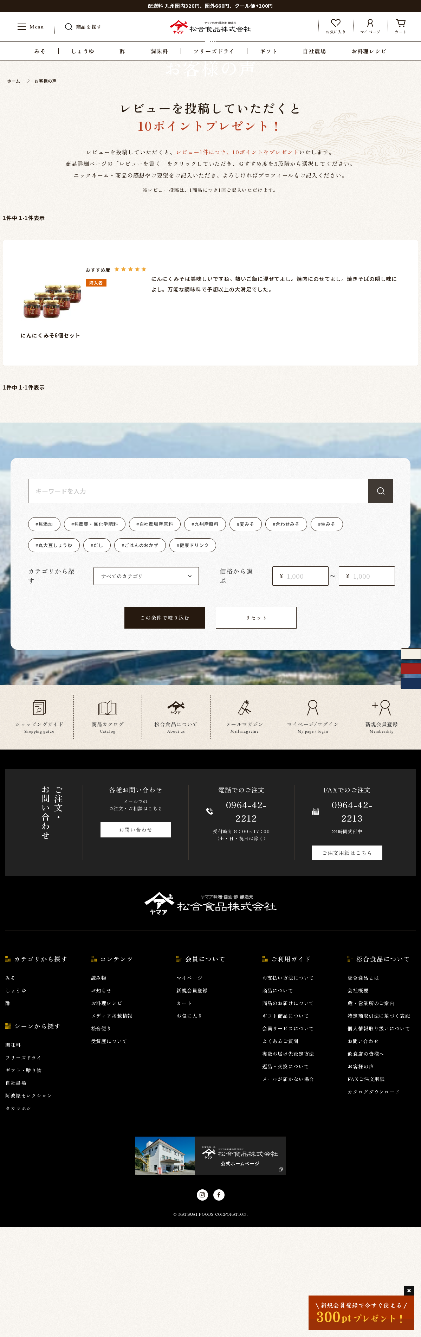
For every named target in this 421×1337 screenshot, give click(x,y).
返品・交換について (285, 1175)
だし (98, 654)
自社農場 (15, 1192)
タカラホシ (18, 1217)
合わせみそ (288, 633)
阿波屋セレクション (28, 1205)
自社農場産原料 (156, 633)
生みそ (328, 633)
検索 (381, 601)
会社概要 (358, 1100)
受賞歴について (109, 1150)
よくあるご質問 (280, 1150)
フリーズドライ (23, 1167)
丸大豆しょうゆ (55, 654)
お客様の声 (361, 1175)
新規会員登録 (192, 1100)
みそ (10, 1087)
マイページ (189, 1087)
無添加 (45, 633)
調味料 (13, 1154)
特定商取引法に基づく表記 (379, 1125)
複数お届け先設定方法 (288, 1163)
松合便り (101, 1138)
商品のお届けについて (288, 1112)
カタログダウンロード (374, 1201)
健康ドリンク (194, 654)
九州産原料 (206, 633)
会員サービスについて (288, 1138)
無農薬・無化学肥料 (96, 633)
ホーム (13, 190)
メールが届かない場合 (288, 1188)
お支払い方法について (288, 1087)
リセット (256, 727)
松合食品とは (363, 1087)
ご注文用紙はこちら (347, 962)
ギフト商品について (285, 1125)
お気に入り (189, 1125)
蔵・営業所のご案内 (371, 1112)
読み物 (99, 1087)
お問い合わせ (135, 939)
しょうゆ (15, 1100)
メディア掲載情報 (112, 1125)
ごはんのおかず (141, 654)
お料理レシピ (106, 1112)
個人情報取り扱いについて (379, 1138)
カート (184, 1112)
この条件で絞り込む (165, 727)
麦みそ (247, 633)
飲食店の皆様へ (366, 1163)
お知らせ (101, 1100)
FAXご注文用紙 (366, 1188)
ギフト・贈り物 (23, 1179)
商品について (277, 1100)
